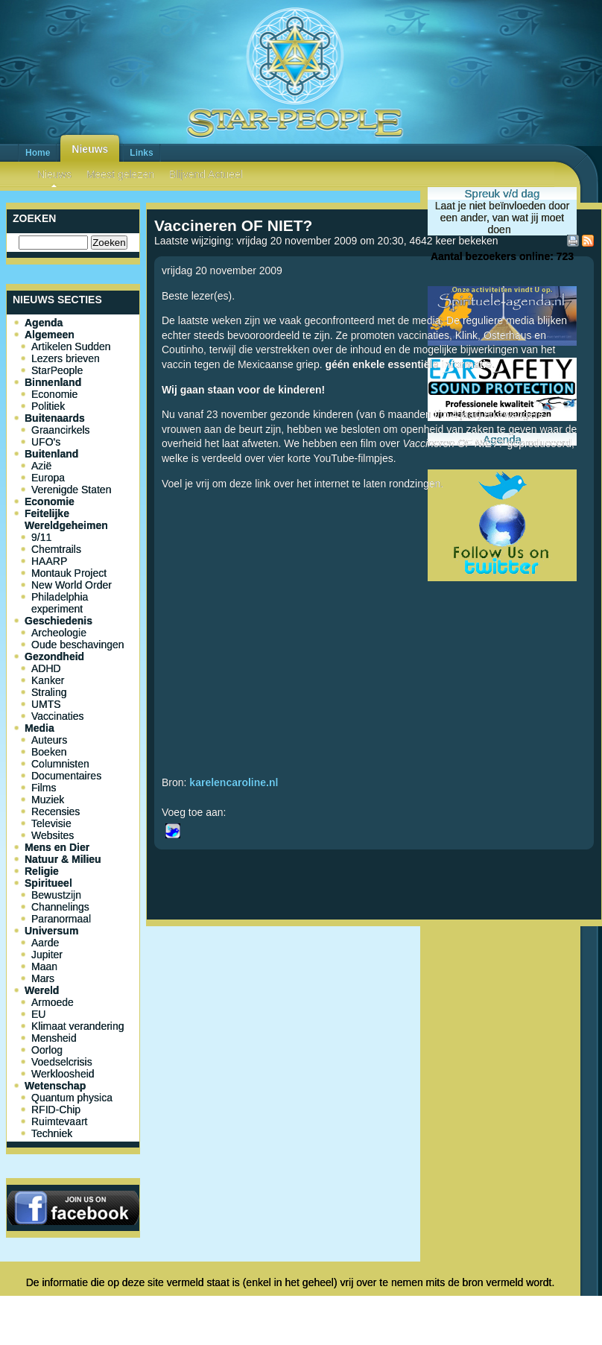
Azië (41, 466)
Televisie (51, 823)
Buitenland (51, 454)
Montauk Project (69, 573)
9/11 (41, 537)
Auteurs (49, 740)
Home (37, 153)
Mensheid (54, 1038)
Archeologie (58, 633)
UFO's (45, 442)
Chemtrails (56, 549)
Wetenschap (55, 1086)
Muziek (47, 800)
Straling (48, 692)
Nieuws (90, 149)
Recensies (55, 811)
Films (43, 788)
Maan (44, 966)
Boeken (48, 752)
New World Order (71, 585)
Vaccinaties (57, 716)
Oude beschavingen (77, 645)
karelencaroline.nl (233, 782)
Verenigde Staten (71, 490)
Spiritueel (48, 883)
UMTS (46, 704)
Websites (52, 835)
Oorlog (47, 1050)
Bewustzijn (56, 895)
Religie (42, 871)
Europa (48, 478)
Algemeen (50, 335)
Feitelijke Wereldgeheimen (66, 519)
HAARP (49, 561)
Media (39, 728)
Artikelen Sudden (71, 346)
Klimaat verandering (77, 1026)
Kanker (47, 680)
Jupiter (47, 955)
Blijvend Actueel (206, 174)
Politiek (48, 406)
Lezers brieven (65, 358)
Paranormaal (61, 919)
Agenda (44, 323)
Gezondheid (54, 656)
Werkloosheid (63, 1074)
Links (141, 153)
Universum (51, 931)
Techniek (51, 1133)
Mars (42, 978)
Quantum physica (72, 1098)
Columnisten (60, 764)
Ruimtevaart (59, 1121)
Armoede (52, 1002)
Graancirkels (60, 430)
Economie (54, 394)
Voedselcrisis (61, 1062)
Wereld (42, 990)
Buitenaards (55, 418)
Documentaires (66, 776)
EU (38, 1014)
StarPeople (57, 370)
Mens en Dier (57, 847)
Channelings (60, 907)
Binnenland (53, 382)
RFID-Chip (55, 1109)
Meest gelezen (120, 174)
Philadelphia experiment (59, 603)
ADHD (46, 668)
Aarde (45, 943)
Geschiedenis (58, 621)
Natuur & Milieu (63, 859)
